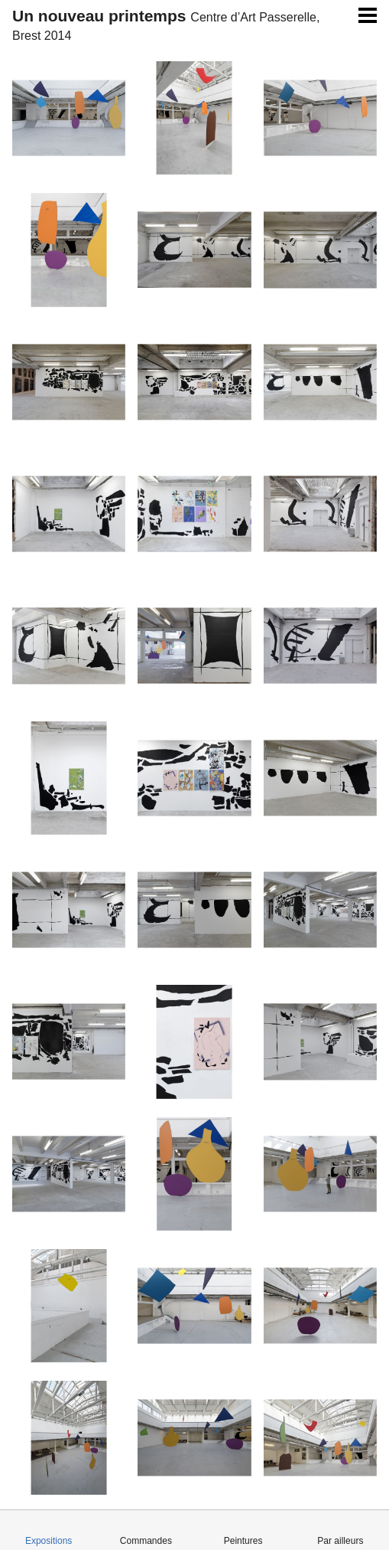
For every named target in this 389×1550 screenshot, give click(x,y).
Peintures (243, 1540)
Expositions (48, 1540)
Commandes (146, 1540)
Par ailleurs (340, 1540)
